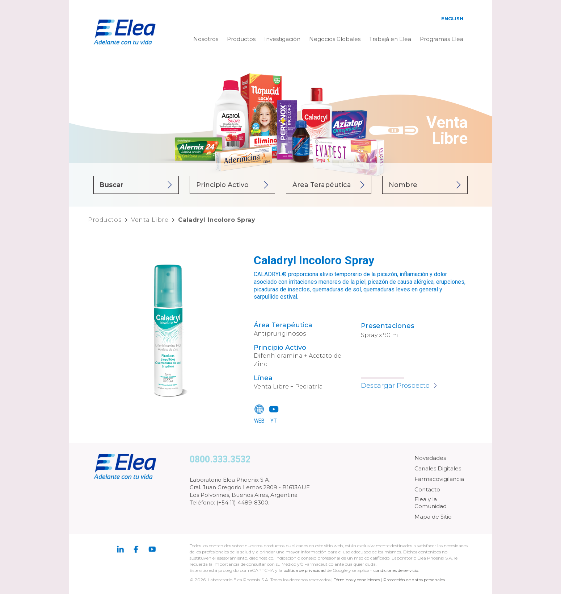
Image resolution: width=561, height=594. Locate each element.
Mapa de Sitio (433, 516)
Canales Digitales (437, 468)
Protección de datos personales (416, 579)
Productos (241, 39)
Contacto (427, 489)
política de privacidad (305, 570)
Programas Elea (441, 39)
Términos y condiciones (357, 579)
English (452, 18)
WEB (259, 421)
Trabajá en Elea (390, 39)
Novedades (430, 457)
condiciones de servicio (398, 570)
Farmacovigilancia (439, 478)
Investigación (282, 39)
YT (273, 421)
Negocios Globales (334, 39)
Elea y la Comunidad (430, 503)
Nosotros (205, 39)
